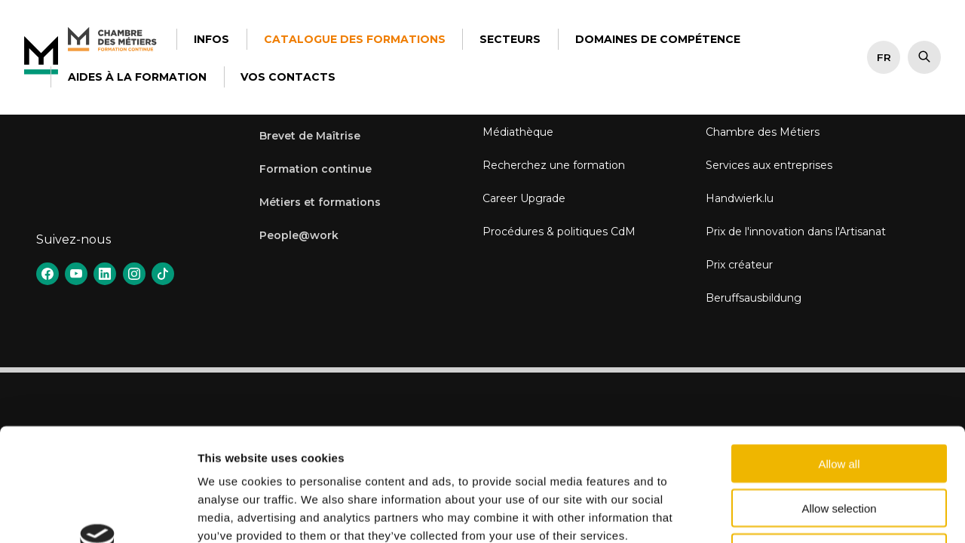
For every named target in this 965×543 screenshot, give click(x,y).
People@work (299, 235)
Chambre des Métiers (762, 132)
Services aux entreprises (769, 165)
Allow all (838, 357)
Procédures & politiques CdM (559, 231)
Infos (211, 39)
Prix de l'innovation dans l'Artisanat (796, 231)
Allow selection (838, 402)
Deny (839, 446)
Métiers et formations (320, 202)
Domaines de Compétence (657, 39)
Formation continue (315, 169)
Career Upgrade (523, 198)
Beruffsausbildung (753, 298)
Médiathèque (517, 132)
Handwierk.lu (740, 198)
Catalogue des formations (355, 39)
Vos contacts (287, 77)
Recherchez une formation (553, 165)
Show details (791, 513)
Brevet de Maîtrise (309, 136)
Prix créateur (739, 265)
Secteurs (510, 39)
